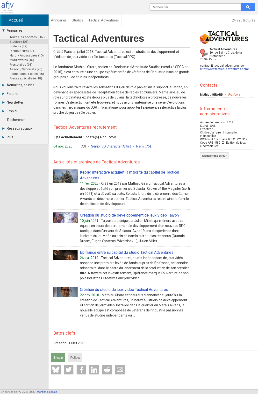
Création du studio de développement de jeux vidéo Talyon (129, 215)
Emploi (9, 111)
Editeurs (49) (18, 46)
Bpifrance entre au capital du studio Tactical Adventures (126, 252)
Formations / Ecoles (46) (27, 74)
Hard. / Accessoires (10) (27, 55)
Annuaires (12, 30)
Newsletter (12, 102)
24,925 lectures (243, 20)
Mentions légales (47, 391)
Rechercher (16, 120)
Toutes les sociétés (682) (27, 37)
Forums (10, 94)
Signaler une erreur (214, 155)
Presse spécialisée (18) (26, 78)
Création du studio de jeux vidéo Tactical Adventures (124, 289)
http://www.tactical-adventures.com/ (224, 69)
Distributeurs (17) (22, 51)
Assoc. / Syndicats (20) (26, 69)
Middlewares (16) (22, 60)
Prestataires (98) (21, 64)
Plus (7, 137)
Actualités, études (18, 85)
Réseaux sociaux (17, 128)
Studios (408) (19, 41)
